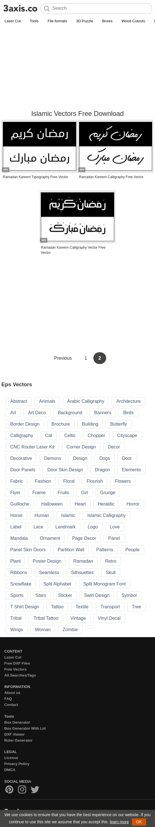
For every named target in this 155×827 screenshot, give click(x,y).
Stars (40, 595)
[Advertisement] (77, 67)
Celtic (70, 435)
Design (80, 458)
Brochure (60, 424)
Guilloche (19, 504)
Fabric (16, 481)
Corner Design (81, 446)
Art (13, 412)
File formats (57, 21)
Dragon (102, 469)
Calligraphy (21, 435)
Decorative (21, 458)
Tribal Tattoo (45, 618)
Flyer (15, 492)
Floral (69, 481)
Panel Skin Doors (28, 549)
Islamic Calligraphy (106, 515)
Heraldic (106, 504)
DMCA (9, 770)
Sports (16, 595)
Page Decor (84, 538)
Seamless (49, 572)
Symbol (128, 595)
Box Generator (17, 722)
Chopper (96, 435)
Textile (82, 606)
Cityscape (127, 435)
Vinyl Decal (109, 618)
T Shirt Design (24, 606)
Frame (39, 492)
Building (90, 424)
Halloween (52, 504)
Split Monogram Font (104, 583)
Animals (47, 401)
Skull (111, 572)
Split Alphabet (57, 583)
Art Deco (37, 412)
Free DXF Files (17, 663)
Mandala (19, 538)
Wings (16, 629)
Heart (80, 504)
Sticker (65, 595)
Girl (84, 492)
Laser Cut (13, 21)
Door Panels (22, 469)
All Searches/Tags (20, 675)
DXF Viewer (14, 734)
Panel (114, 538)
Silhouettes (82, 572)
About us (12, 693)
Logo (93, 526)
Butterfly (118, 424)
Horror (132, 504)
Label (15, 526)
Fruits (63, 492)
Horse (16, 515)
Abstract (18, 401)
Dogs (104, 458)
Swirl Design (97, 595)
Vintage (78, 618)
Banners (102, 412)
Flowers (123, 481)
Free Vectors (15, 669)
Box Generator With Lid (25, 728)
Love (115, 526)
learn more (119, 822)
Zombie (70, 629)
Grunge (107, 492)
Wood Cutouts (133, 21)
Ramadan (83, 561)
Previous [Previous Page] (63, 358)
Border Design (24, 424)
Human (42, 515)
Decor (114, 446)
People (132, 549)
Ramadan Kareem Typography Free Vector (35, 177)
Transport (110, 606)
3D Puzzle (84, 21)
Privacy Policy (16, 764)
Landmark (65, 526)
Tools (34, 21)
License (11, 758)
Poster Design (47, 561)
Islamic (68, 515)
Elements (131, 469)
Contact (11, 705)
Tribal (15, 618)
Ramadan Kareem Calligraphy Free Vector (111, 177)
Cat (48, 435)
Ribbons (18, 572)
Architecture (128, 401)
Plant (15, 561)
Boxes (107, 21)
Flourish (94, 481)
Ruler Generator (18, 740)
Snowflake (20, 583)
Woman (43, 629)
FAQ (8, 699)
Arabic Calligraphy (85, 401)
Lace (38, 526)
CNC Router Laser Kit (32, 446)
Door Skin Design (65, 469)
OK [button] (139, 822)
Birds (128, 412)
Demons (52, 458)
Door (127, 458)
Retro (110, 561)
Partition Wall (71, 549)
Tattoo (57, 606)
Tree (136, 606)
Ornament (50, 538)
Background (70, 412)
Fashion (43, 481)
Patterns (104, 549)
